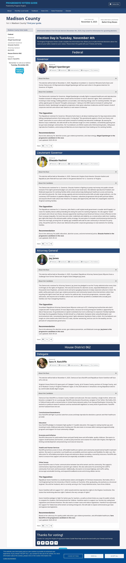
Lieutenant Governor (49, 153)
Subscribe (114, 4)
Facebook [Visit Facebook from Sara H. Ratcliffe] (62, 365)
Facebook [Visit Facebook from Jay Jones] (62, 262)
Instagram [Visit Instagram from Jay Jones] (85, 262)
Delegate (42, 354)
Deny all (94, 556)
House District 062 (15, 53)
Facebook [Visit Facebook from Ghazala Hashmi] (62, 164)
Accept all (114, 556)
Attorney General (47, 250)
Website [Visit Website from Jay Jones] (53, 262)
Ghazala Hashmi (58, 160)
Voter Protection (57, 11)
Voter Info (44, 11)
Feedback (34, 11)
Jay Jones (54, 258)
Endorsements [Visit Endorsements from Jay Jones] (73, 262)
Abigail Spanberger (59, 66)
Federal (10, 34)
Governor (42, 59)
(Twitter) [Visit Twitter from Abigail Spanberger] (94, 70)
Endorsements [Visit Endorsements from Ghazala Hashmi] (73, 164)
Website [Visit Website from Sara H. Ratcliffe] (53, 365)
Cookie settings (73, 556)
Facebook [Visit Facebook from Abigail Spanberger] (62, 70)
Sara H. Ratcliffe (58, 361)
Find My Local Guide (21, 11)
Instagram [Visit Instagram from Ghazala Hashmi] (85, 164)
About (9, 11)
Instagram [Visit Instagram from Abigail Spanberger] (85, 70)
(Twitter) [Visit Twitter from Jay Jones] (94, 262)
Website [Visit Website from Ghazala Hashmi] (53, 164)
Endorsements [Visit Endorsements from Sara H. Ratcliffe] (73, 365)
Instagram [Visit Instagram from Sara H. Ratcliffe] (85, 365)
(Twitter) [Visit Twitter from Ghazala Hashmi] (94, 164)
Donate (68, 11)
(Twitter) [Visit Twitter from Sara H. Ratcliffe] (94, 365)
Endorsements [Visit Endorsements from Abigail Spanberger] (73, 70)
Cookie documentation (9, 558)
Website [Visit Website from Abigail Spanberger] (53, 70)
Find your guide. (34, 23)
